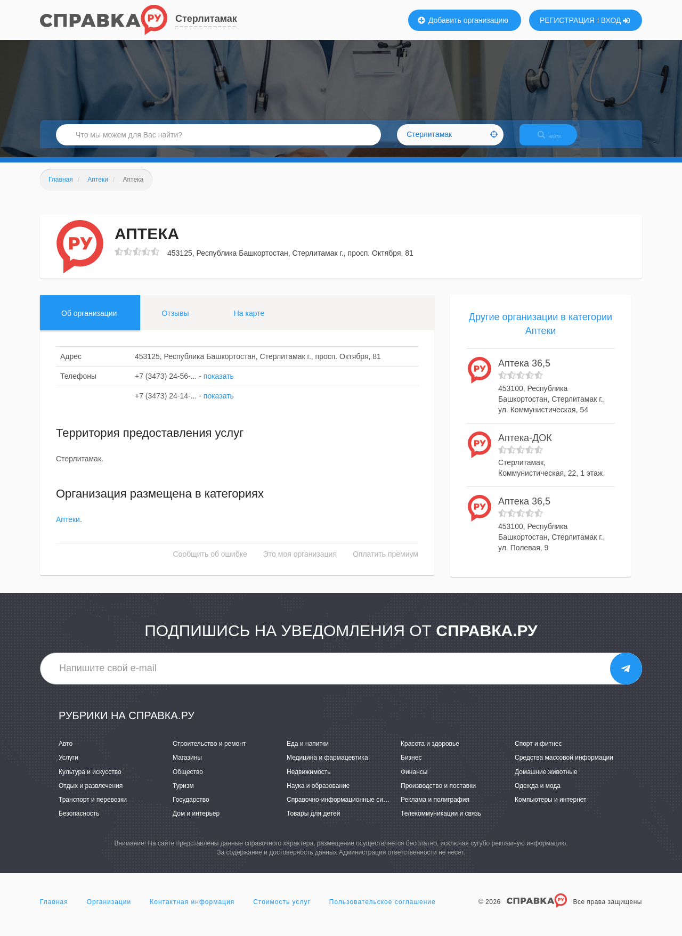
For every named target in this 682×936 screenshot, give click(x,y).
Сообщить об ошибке (210, 563)
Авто (65, 753)
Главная (54, 911)
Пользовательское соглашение (382, 911)
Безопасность (79, 822)
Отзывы (175, 322)
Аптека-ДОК (525, 447)
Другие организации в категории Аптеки (540, 333)
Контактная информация (192, 911)
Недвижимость (309, 781)
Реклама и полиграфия (435, 808)
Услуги (68, 767)
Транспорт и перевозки (93, 808)
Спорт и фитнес (538, 753)
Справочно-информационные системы (344, 808)
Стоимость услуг (282, 911)
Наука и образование (318, 795)
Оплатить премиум (385, 563)
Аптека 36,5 (524, 373)
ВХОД (615, 20)
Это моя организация (300, 563)
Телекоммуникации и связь (441, 822)
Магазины (187, 767)
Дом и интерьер (196, 822)
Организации (109, 911)
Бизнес (411, 767)
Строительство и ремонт (209, 753)
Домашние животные (546, 781)
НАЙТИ (557, 140)
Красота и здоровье (430, 753)
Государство (191, 808)
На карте (249, 322)
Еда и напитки (308, 753)
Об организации (89, 322)
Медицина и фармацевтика (327, 767)
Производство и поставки (438, 795)
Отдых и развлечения (91, 795)
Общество (188, 781)
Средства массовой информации (564, 767)
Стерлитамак (206, 18)
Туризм (183, 795)
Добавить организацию (463, 20)
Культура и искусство (90, 781)
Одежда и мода (538, 795)
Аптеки (68, 529)
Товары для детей (313, 822)
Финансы (414, 781)
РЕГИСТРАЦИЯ (567, 20)
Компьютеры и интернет (551, 808)
